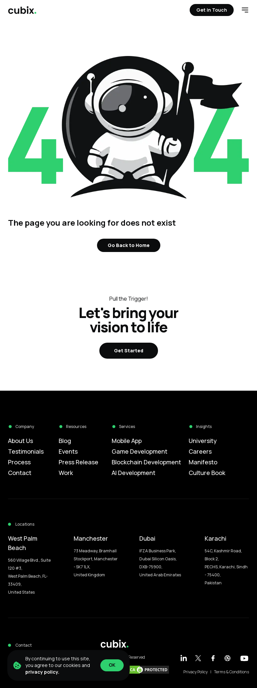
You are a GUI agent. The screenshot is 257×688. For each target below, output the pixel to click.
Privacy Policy (195, 672)
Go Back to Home (129, 245)
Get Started (128, 350)
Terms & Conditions (231, 672)
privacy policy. (42, 672)
